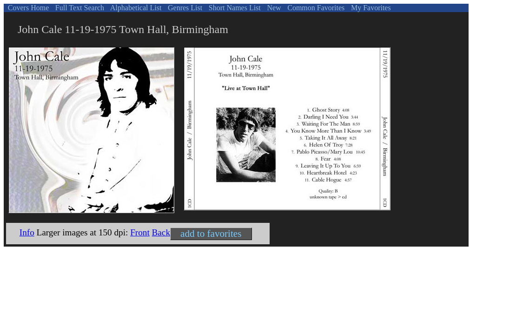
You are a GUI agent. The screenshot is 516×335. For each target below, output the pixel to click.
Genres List (184, 8)
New (273, 8)
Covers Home (27, 8)
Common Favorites (314, 8)
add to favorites (210, 233)
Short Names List (234, 8)
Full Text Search (78, 8)
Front (140, 232)
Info (27, 232)
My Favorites (370, 8)
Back (161, 232)
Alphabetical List (135, 8)
